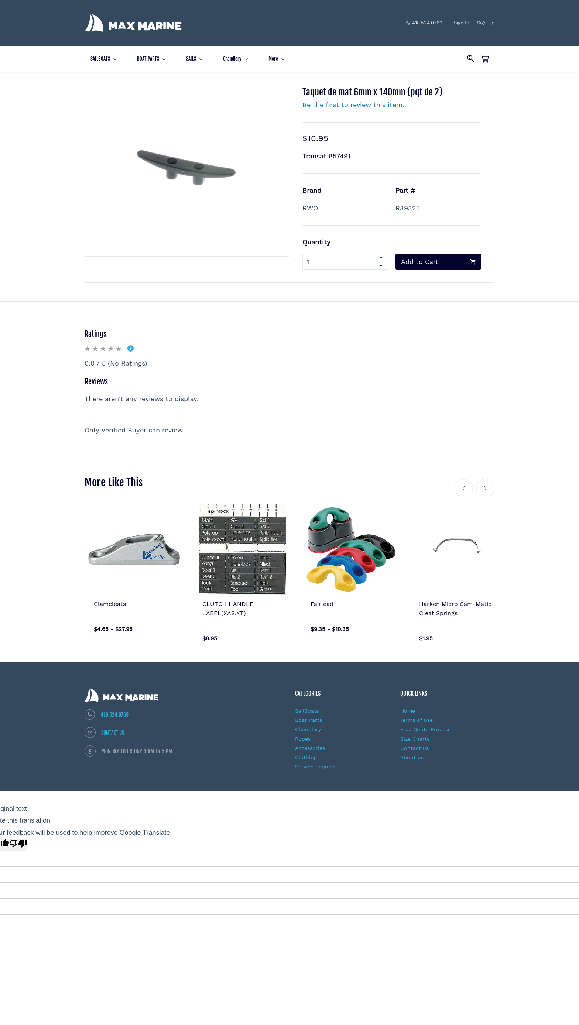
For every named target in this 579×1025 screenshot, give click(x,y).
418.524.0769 (114, 711)
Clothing (306, 754)
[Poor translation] (18, 841)
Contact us (414, 744)
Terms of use (416, 716)
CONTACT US (112, 729)
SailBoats (307, 707)
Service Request (315, 763)
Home (407, 707)
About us (412, 754)
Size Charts (414, 735)
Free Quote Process (425, 726)
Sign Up (485, 21)
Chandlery (308, 726)
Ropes (303, 735)
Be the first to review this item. (353, 101)
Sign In (461, 21)
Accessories (310, 744)
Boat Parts (308, 716)
